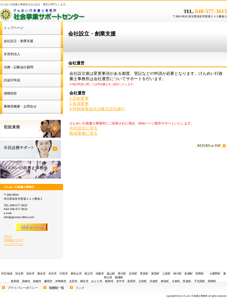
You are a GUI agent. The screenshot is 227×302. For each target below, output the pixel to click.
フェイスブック (13, 244)
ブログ (8, 236)
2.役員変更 (79, 104)
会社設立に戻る (83, 128)
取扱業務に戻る (83, 133)
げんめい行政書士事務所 (63, 13)
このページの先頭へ (211, 145)
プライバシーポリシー (23, 288)
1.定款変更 (79, 98)
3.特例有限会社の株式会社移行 (97, 109)
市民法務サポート (30, 149)
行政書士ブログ (13, 240)
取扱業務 (30, 129)
